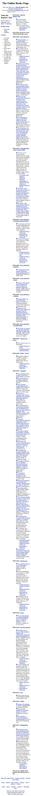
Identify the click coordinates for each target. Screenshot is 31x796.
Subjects (13, 784)
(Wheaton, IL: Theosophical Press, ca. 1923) (23, 72)
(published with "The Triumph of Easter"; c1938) (22, 618)
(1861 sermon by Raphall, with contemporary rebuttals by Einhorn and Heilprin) (23, 633)
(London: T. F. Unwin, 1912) (23, 433)
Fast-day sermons (25, 627)
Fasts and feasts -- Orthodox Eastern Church (21, 220)
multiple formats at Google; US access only (24, 253)
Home (3, 782)
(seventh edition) (22, 718)
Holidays (6, 32)
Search (8, 782)
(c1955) (22, 379)
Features (13, 786)
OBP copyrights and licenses (15, 794)
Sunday (22, 701)
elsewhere (9, 23)
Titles (27, 782)
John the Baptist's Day (19, 15)
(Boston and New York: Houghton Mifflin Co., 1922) (22, 464)
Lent (21, 692)
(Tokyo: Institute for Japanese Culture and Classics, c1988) (22, 285)
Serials (18, 784)
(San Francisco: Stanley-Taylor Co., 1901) (23, 483)
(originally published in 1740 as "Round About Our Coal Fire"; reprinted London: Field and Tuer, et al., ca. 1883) (23, 423)
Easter (22, 612)
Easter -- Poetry (24, 353)
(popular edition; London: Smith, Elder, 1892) (23, 552)
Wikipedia (3, 22)
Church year (23, 561)
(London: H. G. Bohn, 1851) (22, 193)
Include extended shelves (15, 8)
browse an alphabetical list (16, 10)
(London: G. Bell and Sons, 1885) (22, 208)
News (8, 786)
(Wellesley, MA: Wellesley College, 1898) (23, 409)
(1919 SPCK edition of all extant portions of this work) (22, 120)
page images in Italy (24, 26)
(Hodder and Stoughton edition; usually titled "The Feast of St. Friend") (23, 453)
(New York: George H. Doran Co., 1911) (23, 444)
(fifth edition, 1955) (23, 565)
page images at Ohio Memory (23, 767)
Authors (22, 782)
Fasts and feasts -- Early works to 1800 (21, 149)
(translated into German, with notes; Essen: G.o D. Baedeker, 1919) (23, 102)
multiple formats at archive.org (24, 56)
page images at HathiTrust (23, 29)
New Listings (14, 782)
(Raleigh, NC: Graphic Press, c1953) (22, 386)
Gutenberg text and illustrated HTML (24, 349)
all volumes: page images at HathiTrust (24, 176)
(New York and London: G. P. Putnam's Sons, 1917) (23, 519)
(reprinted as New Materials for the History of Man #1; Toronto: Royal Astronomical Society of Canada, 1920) (23, 88)
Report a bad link (20, 778)
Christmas (23, 371)
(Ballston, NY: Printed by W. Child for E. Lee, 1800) (23, 504)
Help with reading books (7, 778)
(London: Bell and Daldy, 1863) (23, 331)
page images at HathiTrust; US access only (23, 60)
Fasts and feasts (6, 30)
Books (3, 786)
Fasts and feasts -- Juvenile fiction (21, 324)
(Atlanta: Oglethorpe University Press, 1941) (23, 396)
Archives (19, 786)
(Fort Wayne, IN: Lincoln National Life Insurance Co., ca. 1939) (23, 733)
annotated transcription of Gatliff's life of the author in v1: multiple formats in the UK (24, 183)
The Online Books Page (15, 3)
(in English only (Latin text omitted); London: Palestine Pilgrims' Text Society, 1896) (22, 133)
